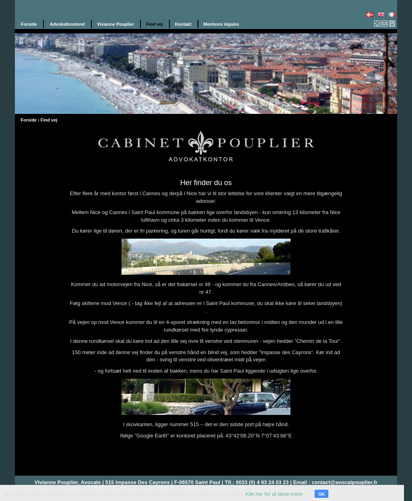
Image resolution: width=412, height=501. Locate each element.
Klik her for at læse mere (274, 494)
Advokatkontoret (67, 24)
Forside (29, 24)
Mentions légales (221, 24)
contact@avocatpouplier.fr (345, 482)
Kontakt (183, 24)
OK (321, 494)
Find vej (154, 24)
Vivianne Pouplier (115, 24)
